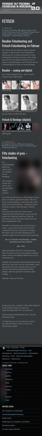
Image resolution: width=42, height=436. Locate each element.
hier (6, 183)
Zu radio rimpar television (11, 429)
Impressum (6, 359)
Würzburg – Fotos (8, 356)
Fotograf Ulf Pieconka (10, 30)
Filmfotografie (6, 35)
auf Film (31, 269)
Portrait (18, 32)
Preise (22, 348)
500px (6, 383)
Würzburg (26, 35)
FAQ (8, 348)
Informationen (7, 353)
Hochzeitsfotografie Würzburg (12, 414)
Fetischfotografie (23, 34)
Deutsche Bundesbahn (24, 356)
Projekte (19, 255)
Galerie (4, 190)
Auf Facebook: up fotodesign (12, 411)
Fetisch (4, 32)
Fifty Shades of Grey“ (31, 197)
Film (30, 34)
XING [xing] (5, 400)
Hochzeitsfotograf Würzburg (17, 350)
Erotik (34, 30)
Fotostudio (15, 348)
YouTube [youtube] (7, 372)
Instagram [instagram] (7, 379)
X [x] (4, 393)
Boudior (37, 32)
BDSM (6, 146)
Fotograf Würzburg (17, 35)
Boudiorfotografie (7, 34)
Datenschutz (15, 359)
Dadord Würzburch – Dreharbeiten (25, 353)
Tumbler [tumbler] (6, 390)
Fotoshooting (11, 32)
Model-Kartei (6, 418)
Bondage (31, 32)
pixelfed (6, 376)
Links (30, 350)
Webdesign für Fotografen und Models (16, 422)
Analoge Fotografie (26, 30)
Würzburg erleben (8, 425)
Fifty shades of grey (30, 146)
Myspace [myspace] (7, 397)
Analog (25, 32)
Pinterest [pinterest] (7, 386)
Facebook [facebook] (7, 369)
